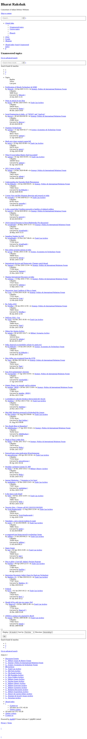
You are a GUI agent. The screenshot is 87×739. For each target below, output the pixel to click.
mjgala (9, 618)
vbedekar (10, 401)
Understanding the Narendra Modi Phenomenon (22, 182)
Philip (9, 441)
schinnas (10, 279)
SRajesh (10, 89)
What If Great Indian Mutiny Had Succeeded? (21, 155)
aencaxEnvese (12, 455)
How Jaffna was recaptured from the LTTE (20, 358)
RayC (9, 591)
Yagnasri (10, 265)
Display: (10, 632)
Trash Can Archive (37, 103)
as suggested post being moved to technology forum (23, 534)
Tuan (9, 360)
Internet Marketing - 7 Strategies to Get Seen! (21, 480)
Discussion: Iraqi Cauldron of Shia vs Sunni (20, 290)
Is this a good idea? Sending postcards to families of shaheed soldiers (29, 209)
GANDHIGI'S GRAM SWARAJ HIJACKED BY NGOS (25, 399)
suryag (9, 252)
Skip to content (6, 13)
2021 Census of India (12, 168)
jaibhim (10, 536)
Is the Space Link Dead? (13, 494)
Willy (9, 496)
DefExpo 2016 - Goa (12, 317)
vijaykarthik (11, 374)
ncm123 (10, 211)
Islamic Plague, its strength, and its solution (20, 385)
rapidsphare (11, 482)
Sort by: (26, 632)
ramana (10, 333)
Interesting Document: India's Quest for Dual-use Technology (26, 575)
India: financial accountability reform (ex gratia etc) (23, 345)
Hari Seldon (11, 414)
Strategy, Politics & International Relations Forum (49, 89)
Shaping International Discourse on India (19, 277)
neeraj (9, 143)
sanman (10, 130)
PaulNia (10, 564)
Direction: (44, 632)
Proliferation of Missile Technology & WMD (21, 87)
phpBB (12, 719)
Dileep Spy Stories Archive (14, 331)
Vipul (9, 319)
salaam (9, 170)
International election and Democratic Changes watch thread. (26, 263)
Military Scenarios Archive (40, 333)
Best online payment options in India (18, 250)
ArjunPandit (11, 225)
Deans (9, 103)
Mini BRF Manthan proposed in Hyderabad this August (24, 412)
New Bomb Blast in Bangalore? (16, 426)
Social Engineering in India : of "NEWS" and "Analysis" (25, 114)
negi (9, 550)
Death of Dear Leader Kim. (14, 440)
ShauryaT (12, 604)
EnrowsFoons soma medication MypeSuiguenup (22, 453)
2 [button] (5, 72)
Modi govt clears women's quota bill (18, 141)
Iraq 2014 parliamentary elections (17, 372)
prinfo (9, 523)
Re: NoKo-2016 (11, 304)
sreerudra (10, 197)
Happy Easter (10, 548)
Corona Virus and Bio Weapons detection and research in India (27, 195)
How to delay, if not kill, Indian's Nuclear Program (23, 562)
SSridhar (10, 306)
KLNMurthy (11, 184)
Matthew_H (11, 577)
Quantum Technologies (13, 128)
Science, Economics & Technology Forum (46, 130)
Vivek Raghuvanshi (14, 509)
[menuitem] (17, 27)
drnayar (10, 116)
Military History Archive (39, 469)
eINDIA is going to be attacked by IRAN (19, 616)
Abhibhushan (12, 428)
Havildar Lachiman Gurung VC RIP (18, 467)
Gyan (9, 292)
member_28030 (12, 387)
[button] (5, 74)
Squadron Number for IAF (14, 236)
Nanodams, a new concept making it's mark (20, 521)
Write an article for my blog (15, 101)
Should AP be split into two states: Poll (19, 602)
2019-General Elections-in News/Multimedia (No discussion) (26, 223)
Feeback (8, 589)
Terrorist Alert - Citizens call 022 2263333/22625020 (24, 507)
